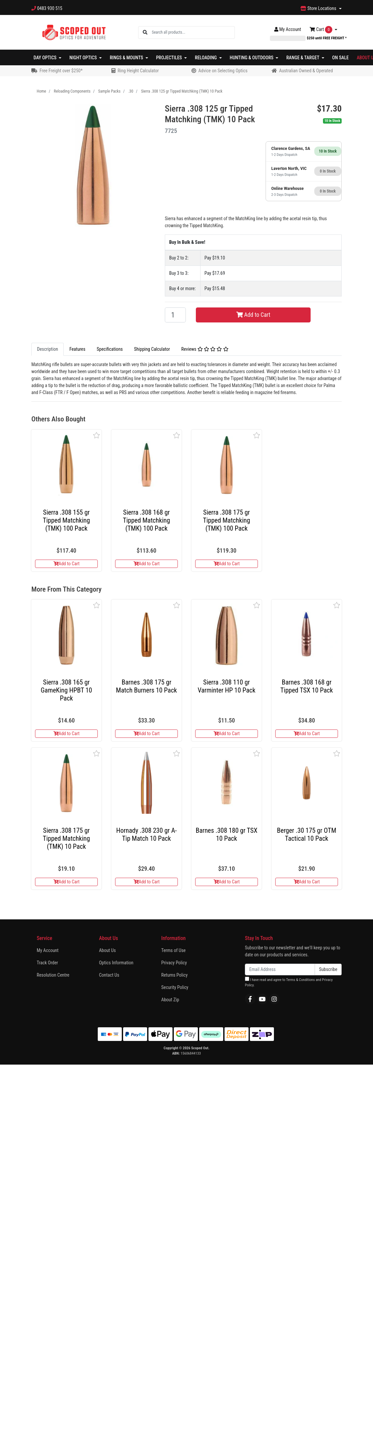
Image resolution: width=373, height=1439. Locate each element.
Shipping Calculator (152, 349)
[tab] (47, 349)
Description (47, 349)
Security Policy (174, 987)
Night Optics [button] (83, 57)
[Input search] (193, 32)
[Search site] (145, 32)
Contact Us (109, 975)
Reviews (204, 349)
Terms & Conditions (300, 980)
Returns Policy (174, 975)
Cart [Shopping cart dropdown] (321, 29)
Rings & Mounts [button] (127, 57)
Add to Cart (253, 314)
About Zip (170, 999)
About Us (107, 950)
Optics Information (116, 962)
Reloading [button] (206, 57)
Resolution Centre (53, 975)
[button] (96, 435)
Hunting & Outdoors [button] (252, 57)
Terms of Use (173, 950)
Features (77, 349)
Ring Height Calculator (137, 70)
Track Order (47, 962)
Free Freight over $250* (60, 70)
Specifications (110, 349)
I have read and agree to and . (289, 982)
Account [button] (287, 29)
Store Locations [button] (319, 8)
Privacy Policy (174, 962)
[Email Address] (280, 969)
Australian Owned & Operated (306, 70)
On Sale (340, 57)
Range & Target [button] (303, 57)
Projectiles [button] (169, 57)
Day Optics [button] (46, 57)
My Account (47, 950)
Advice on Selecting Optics (222, 70)
